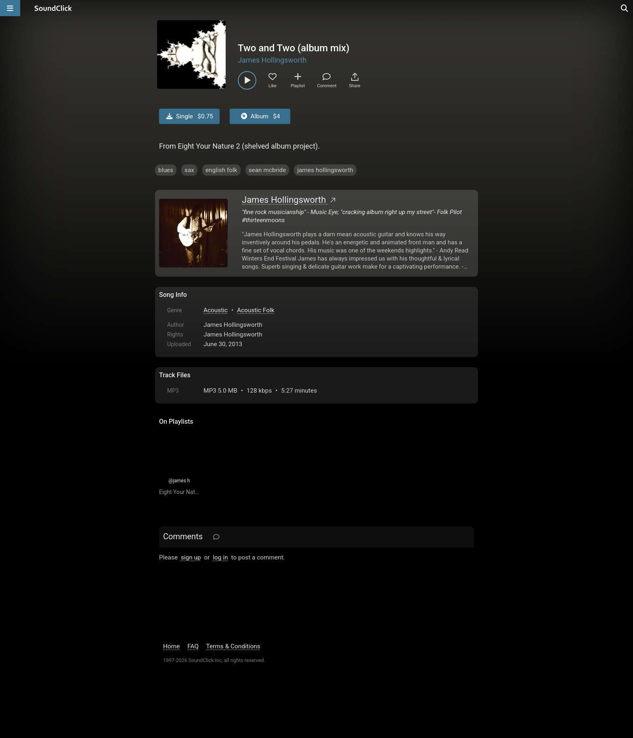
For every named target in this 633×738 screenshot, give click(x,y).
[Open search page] (625, 8)
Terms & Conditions (233, 646)
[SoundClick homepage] (53, 8)
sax (189, 170)
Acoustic (215, 310)
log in (220, 557)
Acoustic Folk (256, 310)
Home (171, 646)
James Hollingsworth (272, 60)
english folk (221, 170)
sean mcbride (267, 170)
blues (165, 170)
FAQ (193, 646)
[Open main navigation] (10, 8)
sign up (191, 557)
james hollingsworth (325, 170)
